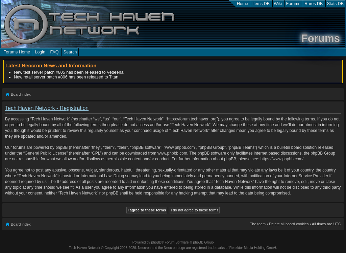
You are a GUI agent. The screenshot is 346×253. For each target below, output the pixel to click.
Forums (293, 3)
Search (70, 52)
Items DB (261, 3)
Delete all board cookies (288, 224)
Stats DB (335, 3)
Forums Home (16, 52)
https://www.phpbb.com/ (282, 159)
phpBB (156, 242)
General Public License (45, 153)
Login (40, 52)
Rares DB (313, 3)
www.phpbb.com (172, 153)
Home (242, 3)
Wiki (278, 3)
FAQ (54, 52)
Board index (21, 94)
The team (258, 224)
